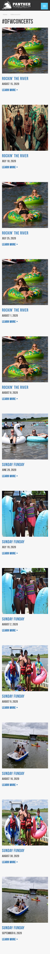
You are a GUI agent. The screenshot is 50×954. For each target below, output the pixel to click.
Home (5, 14)
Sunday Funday (13, 464)
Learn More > (10, 90)
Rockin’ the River (15, 78)
